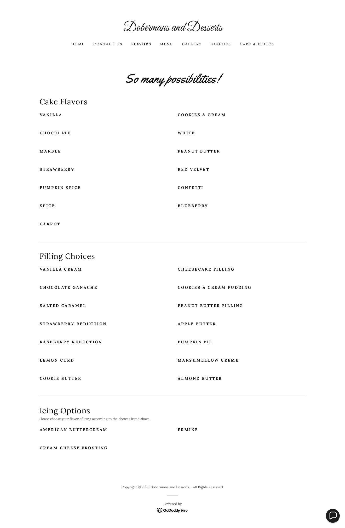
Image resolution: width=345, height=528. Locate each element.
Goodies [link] (221, 44)
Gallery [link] (192, 44)
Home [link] (78, 44)
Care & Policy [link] (257, 44)
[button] (333, 516)
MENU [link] (166, 44)
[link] (172, 29)
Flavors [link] (141, 44)
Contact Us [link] (108, 44)
